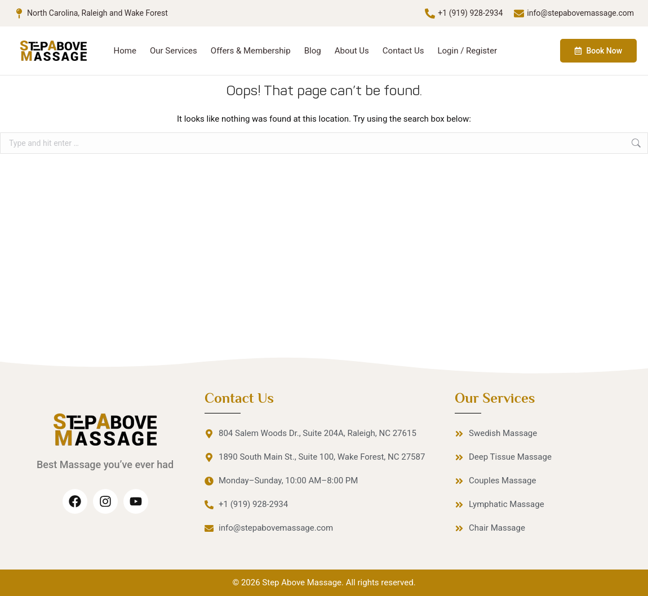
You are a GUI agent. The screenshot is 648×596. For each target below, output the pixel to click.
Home (125, 51)
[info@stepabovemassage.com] (519, 13)
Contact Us (403, 51)
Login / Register (467, 51)
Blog (312, 51)
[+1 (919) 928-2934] (430, 13)
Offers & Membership (251, 51)
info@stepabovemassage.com (580, 12)
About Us (352, 51)
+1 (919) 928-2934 (470, 12)
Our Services (173, 51)
